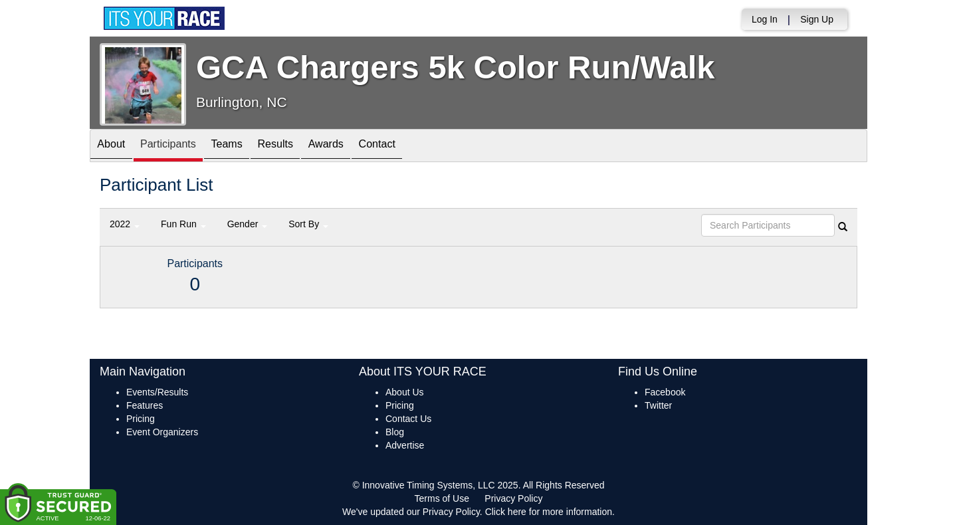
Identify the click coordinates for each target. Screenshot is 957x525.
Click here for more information (548, 511)
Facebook (665, 392)
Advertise (404, 445)
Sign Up (816, 19)
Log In (765, 19)
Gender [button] (247, 224)
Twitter (658, 405)
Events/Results (157, 392)
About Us (404, 392)
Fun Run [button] (183, 224)
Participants (180, 146)
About (115, 146)
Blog (394, 432)
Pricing (140, 418)
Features (144, 405)
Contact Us (408, 418)
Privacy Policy (513, 498)
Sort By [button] (308, 224)
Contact (420, 146)
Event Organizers (162, 432)
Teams (247, 146)
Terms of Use (442, 498)
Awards (361, 146)
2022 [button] (125, 224)
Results (303, 146)
